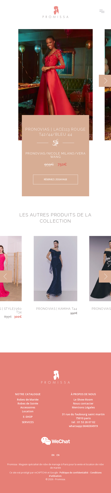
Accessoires (27, 407)
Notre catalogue (28, 394)
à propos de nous (83, 394)
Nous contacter (83, 403)
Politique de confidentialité (74, 472)
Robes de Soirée (28, 403)
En (53, 455)
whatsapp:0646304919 (83, 426)
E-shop (28, 416)
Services (28, 422)
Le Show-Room (83, 399)
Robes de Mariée (27, 399)
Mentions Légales (83, 407)
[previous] (6, 276)
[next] (105, 81)
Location (27, 411)
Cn (57, 455)
